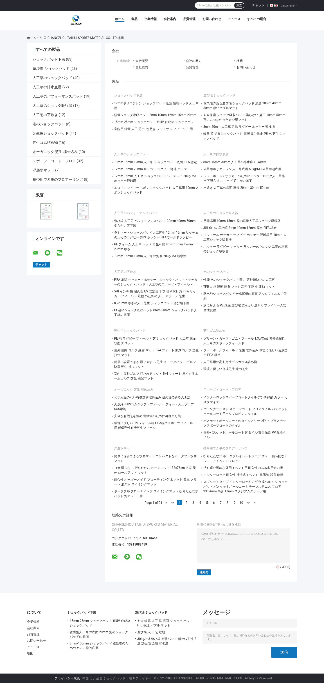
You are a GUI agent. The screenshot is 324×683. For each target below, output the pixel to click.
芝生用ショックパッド (51, 133)
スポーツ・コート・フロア (54, 161)
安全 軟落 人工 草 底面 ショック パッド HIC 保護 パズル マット (165, 623)
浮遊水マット (43, 170)
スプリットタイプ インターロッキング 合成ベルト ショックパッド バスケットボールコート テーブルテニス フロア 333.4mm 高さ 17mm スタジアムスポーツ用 (245, 486)
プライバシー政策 (67, 678)
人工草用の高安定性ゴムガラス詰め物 (230, 362)
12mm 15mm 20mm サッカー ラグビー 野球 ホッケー (152, 169)
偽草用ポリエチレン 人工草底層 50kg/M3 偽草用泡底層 (242, 169)
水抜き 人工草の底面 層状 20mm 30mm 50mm (236, 188)
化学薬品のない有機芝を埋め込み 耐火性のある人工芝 (152, 397)
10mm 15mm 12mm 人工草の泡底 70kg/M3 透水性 (150, 256)
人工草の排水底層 (47, 87)
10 (241, 503)
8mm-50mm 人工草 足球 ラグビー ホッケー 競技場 (239, 126)
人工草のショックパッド (52, 78)
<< (172, 503)
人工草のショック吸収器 (52, 105)
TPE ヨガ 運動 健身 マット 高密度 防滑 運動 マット (239, 286)
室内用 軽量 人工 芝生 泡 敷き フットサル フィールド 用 (153, 129)
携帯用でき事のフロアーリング (58, 179)
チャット (258, 5)
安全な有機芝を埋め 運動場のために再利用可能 (147, 416)
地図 (30, 653)
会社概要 (141, 61)
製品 (134, 19)
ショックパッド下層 (49, 59)
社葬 (239, 61)
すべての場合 (256, 19)
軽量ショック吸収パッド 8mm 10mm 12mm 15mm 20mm (155, 115)
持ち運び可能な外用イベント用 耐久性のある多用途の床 (243, 468)
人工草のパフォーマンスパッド (58, 96)
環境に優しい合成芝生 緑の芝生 (225, 369)
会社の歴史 (194, 61)
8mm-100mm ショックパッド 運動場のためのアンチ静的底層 (99, 646)
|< (166, 503)
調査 (239, 5)
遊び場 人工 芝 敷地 (151, 632)
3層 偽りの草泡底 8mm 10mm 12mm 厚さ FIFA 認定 (240, 228)
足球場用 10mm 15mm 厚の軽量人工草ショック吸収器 (242, 221)
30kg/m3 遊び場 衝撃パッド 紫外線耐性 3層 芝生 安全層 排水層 (166, 641)
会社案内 (170, 19)
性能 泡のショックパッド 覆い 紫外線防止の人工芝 (239, 279)
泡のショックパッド (49, 124)
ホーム (119, 19)
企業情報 (150, 19)
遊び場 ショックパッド (51, 68)
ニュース (234, 19)
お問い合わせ (211, 19)
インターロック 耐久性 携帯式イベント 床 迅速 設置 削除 (243, 475)
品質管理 (189, 19)
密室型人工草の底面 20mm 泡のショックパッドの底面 (99, 634)
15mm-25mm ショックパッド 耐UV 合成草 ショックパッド (155, 122)
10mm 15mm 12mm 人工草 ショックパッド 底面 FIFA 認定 (155, 162)
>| (255, 503)
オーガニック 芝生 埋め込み (55, 152)
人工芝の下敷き (45, 115)
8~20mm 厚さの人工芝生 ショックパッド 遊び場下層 (151, 303)
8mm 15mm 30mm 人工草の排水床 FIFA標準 (234, 162)
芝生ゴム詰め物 (45, 142)
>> (248, 503)
